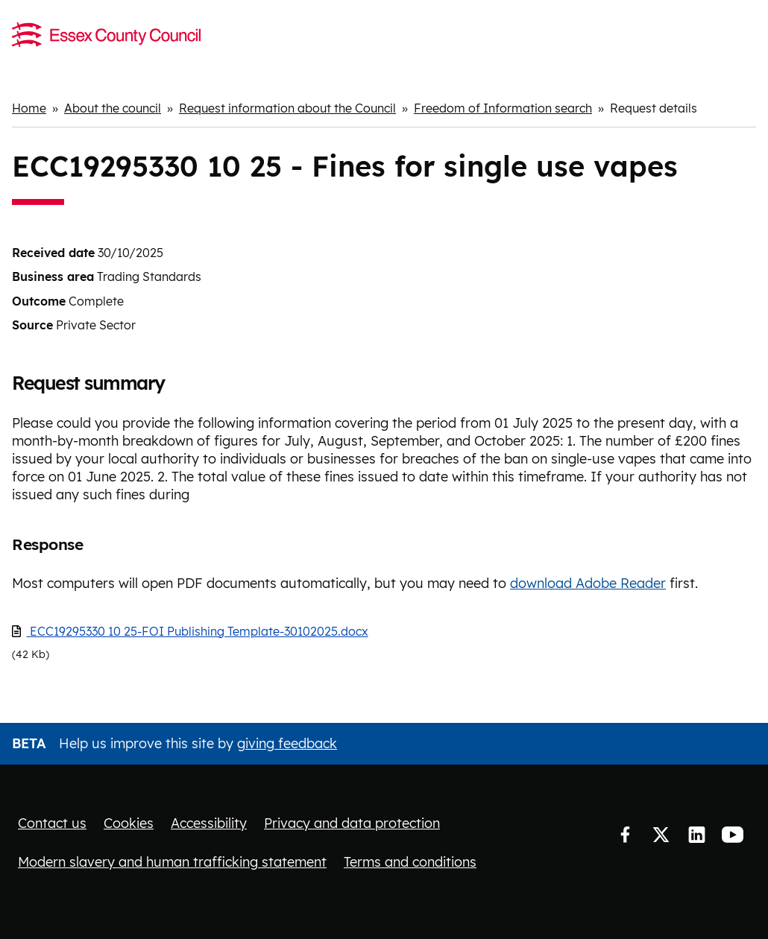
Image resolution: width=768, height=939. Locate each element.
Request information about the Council (287, 108)
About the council (112, 108)
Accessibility (209, 823)
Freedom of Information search (503, 108)
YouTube (732, 835)
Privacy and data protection (352, 823)
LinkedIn (696, 835)
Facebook (625, 835)
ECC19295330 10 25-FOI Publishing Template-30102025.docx (197, 631)
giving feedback (287, 743)
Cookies (129, 823)
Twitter (661, 835)
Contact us (52, 823)
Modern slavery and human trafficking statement (172, 861)
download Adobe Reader (588, 583)
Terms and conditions (410, 861)
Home (29, 108)
